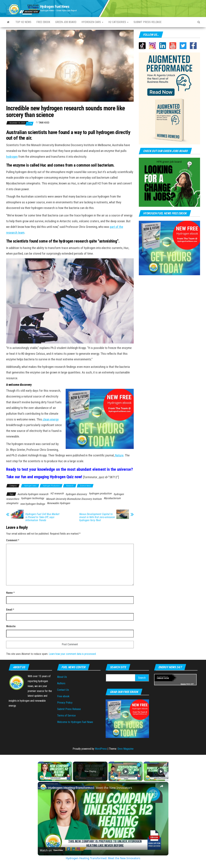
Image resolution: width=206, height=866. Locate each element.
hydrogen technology (32, 498)
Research (69, 486)
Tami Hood (44, 122)
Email (10, 609)
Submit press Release (147, 22)
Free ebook (43, 22)
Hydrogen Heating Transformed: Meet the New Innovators (90, 788)
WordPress (101, 748)
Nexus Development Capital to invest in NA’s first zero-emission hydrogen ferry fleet (97, 517)
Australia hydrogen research (32, 494)
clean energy (50, 419)
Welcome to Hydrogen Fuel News (75, 722)
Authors (61, 683)
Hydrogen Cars (92, 22)
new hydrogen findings (32, 503)
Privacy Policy (64, 702)
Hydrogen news (30, 486)
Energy (183, 684)
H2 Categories (118, 22)
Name (10, 592)
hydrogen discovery (76, 494)
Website (11, 626)
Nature (118, 455)
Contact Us (63, 689)
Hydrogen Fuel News (54, 6)
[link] (43, 787)
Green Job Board (65, 22)
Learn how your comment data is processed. (72, 654)
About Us (62, 676)
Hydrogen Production (51, 486)
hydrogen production (100, 493)
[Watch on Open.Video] (51, 850)
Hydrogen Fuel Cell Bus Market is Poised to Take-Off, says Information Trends (42, 517)
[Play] (125, 771)
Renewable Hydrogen (58, 503)
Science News (85, 486)
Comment (12, 540)
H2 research (57, 493)
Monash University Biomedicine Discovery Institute (74, 499)
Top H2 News (23, 22)
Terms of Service (66, 715)
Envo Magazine (126, 748)
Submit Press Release (69, 709)
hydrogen (12, 157)
